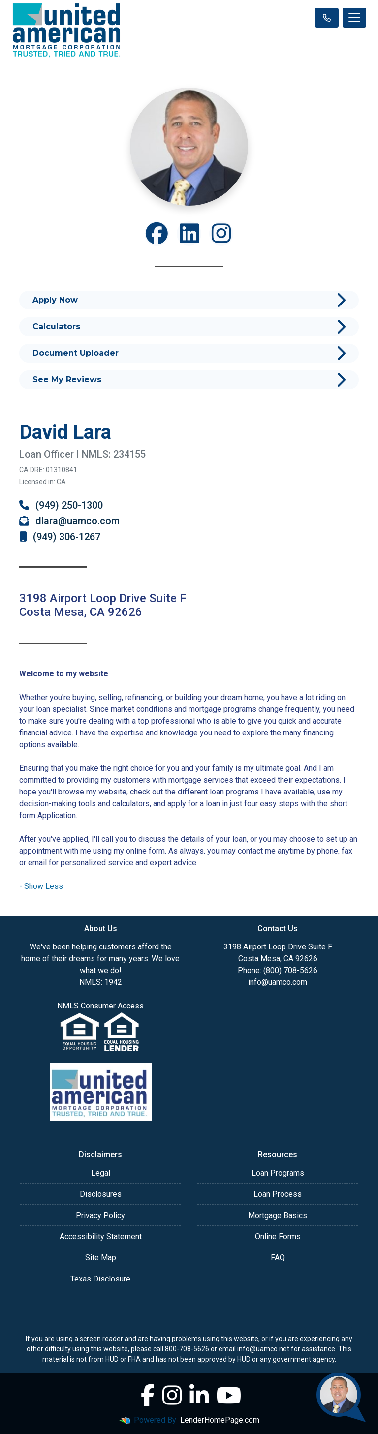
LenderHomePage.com (219, 1420)
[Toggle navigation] (354, 18)
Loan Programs (278, 1173)
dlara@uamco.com (69, 521)
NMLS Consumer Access (100, 1005)
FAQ (278, 1257)
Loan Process (277, 1194)
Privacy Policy (100, 1215)
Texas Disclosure (100, 1278)
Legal (100, 1173)
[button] (41, 886)
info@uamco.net (263, 1349)
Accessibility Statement (101, 1236)
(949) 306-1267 (59, 537)
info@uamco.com (277, 982)
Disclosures (101, 1194)
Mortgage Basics (277, 1215)
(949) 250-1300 (61, 505)
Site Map (100, 1257)
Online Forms (278, 1236)
